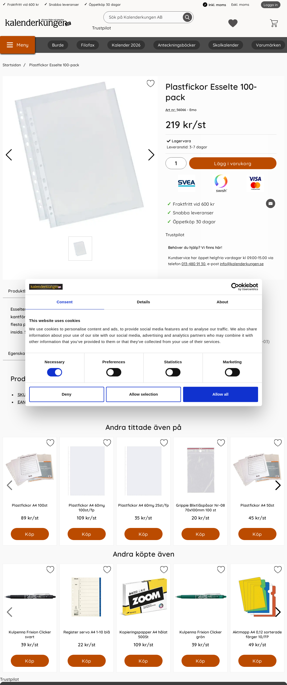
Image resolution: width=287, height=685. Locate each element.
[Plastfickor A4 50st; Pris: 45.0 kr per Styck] (257, 482)
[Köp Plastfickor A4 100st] (30, 534)
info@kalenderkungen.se (242, 263)
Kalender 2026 (126, 45)
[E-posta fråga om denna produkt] (270, 203)
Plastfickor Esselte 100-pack (53, 65)
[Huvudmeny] (17, 45)
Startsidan (12, 65)
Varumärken (268, 45)
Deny (67, 394)
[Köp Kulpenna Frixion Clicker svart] (30, 661)
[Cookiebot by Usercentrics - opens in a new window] (235, 287)
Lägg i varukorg (232, 163)
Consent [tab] (65, 302)
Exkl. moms (240, 4)
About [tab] (222, 302)
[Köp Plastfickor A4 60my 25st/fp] (143, 534)
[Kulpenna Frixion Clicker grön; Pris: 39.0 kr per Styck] (200, 609)
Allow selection (143, 394)
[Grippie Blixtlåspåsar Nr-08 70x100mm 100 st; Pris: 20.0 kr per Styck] (200, 482)
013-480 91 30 (193, 263)
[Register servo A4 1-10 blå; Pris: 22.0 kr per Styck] (86, 609)
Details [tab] (143, 302)
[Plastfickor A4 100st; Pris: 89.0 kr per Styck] (30, 482)
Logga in (271, 5)
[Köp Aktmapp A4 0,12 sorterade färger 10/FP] (257, 661)
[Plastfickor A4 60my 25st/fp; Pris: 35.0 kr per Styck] (143, 482)
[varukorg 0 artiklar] (275, 23)
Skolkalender (226, 45)
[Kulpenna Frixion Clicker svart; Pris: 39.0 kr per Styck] (30, 609)
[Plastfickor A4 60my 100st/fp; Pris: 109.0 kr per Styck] (86, 482)
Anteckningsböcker (176, 45)
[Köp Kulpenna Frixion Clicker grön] (200, 661)
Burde (58, 45)
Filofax (87, 45)
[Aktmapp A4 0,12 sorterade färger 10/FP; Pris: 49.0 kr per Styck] (257, 609)
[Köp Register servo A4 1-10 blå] (87, 661)
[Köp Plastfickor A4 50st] (257, 534)
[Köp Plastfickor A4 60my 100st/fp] (87, 534)
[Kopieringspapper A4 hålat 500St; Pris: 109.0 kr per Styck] (143, 609)
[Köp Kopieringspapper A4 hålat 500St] (143, 661)
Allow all (221, 394)
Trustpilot (101, 28)
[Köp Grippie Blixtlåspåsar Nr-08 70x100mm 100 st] (200, 534)
